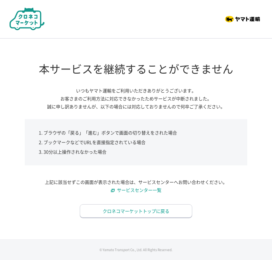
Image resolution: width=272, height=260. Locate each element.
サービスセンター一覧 (139, 190)
